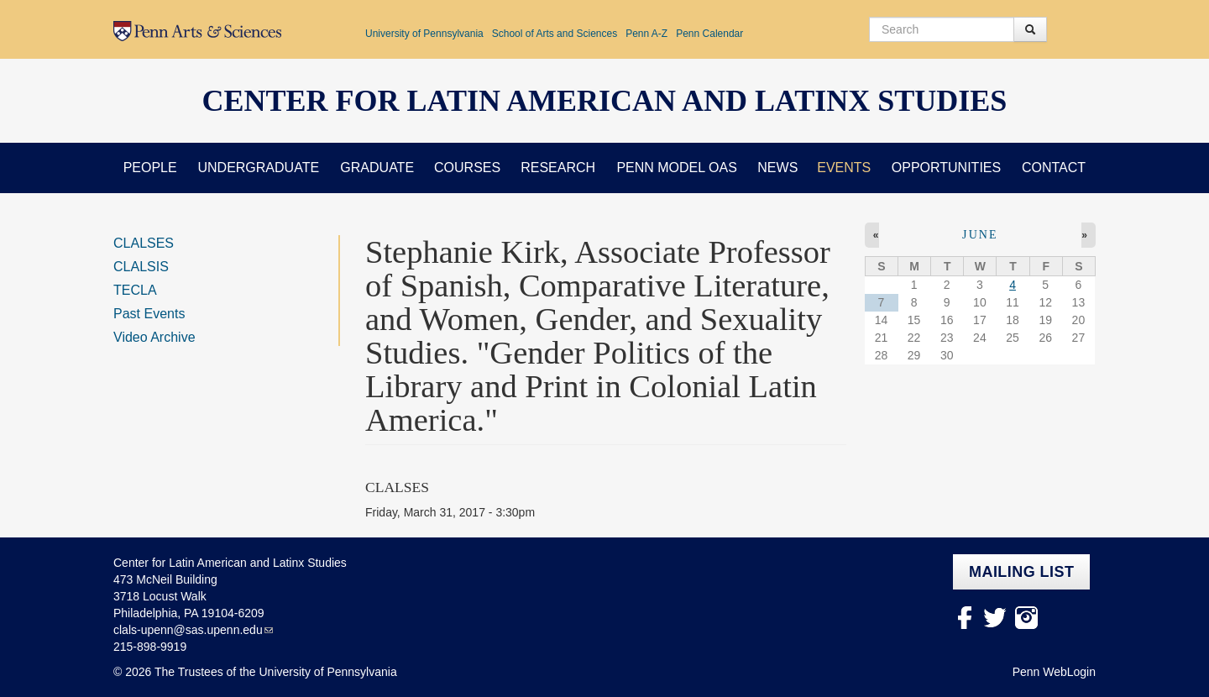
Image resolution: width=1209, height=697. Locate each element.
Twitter (995, 617)
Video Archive (154, 337)
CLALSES (143, 243)
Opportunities (946, 167)
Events (844, 167)
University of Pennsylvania (424, 33)
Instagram (1026, 617)
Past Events (149, 314)
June (980, 234)
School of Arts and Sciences (554, 33)
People (150, 167)
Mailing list (1021, 571)
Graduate (377, 167)
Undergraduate (258, 167)
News (777, 167)
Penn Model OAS (676, 167)
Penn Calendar (709, 33)
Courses (467, 167)
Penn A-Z (646, 33)
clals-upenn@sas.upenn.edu (188, 630)
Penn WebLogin (1054, 672)
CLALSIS (141, 266)
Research (558, 167)
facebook (964, 617)
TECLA (135, 290)
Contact (1054, 167)
